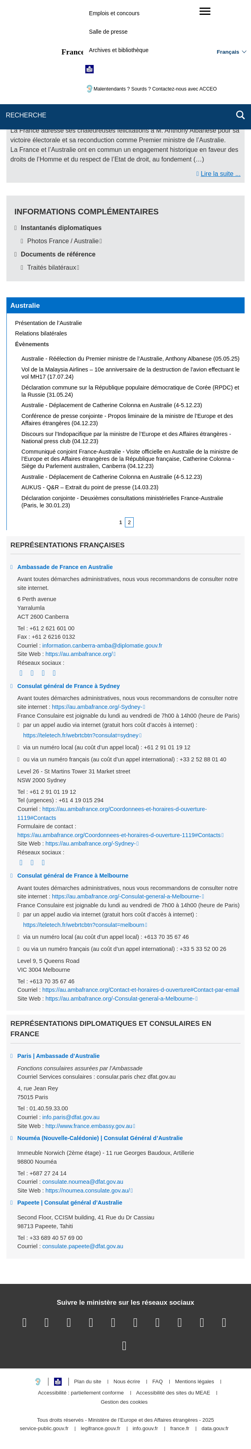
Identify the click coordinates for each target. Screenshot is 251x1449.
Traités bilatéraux (51, 267)
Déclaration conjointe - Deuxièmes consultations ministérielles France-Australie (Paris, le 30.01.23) (122, 502)
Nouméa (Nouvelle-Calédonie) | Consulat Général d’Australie (100, 1138)
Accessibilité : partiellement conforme (81, 1393)
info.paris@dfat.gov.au (71, 1117)
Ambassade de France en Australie (65, 567)
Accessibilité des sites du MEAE (173, 1393)
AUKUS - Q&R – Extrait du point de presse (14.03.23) (90, 487)
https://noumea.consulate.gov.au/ (87, 1190)
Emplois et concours (114, 13)
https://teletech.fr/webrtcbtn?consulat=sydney (81, 735)
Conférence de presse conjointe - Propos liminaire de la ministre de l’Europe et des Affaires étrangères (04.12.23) (127, 419)
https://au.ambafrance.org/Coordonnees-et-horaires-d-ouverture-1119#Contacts (119, 835)
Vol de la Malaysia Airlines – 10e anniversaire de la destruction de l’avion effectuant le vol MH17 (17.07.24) (131, 373)
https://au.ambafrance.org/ (78, 654)
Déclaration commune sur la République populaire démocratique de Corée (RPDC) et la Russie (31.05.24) (130, 391)
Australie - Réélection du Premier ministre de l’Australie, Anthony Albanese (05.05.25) (131, 358)
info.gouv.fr (145, 1429)
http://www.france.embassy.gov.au (88, 1126)
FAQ (158, 1382)
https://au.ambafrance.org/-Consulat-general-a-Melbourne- (126, 896)
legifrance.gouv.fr (100, 1429)
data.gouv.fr (215, 1429)
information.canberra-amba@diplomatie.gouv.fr (102, 645)
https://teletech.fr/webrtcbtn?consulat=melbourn (84, 925)
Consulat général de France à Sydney (68, 686)
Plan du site (87, 1382)
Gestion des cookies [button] (124, 1402)
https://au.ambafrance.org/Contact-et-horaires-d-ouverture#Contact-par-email (140, 990)
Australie (25, 305)
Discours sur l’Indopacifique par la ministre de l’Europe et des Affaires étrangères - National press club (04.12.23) (126, 437)
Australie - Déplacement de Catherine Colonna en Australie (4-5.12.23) (112, 405)
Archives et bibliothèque (119, 50)
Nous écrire (127, 1382)
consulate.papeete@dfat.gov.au (82, 1246)
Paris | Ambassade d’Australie (58, 1056)
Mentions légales (194, 1382)
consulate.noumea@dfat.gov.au (82, 1182)
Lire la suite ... (221, 173)
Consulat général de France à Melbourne (72, 875)
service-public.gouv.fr (44, 1429)
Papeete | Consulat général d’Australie (69, 1202)
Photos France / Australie (63, 241)
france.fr (179, 1429)
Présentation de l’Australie (48, 323)
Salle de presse (108, 31)
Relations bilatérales (41, 333)
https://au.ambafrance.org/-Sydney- (97, 707)
